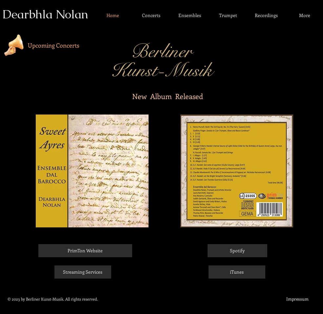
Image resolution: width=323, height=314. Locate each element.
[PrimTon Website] (85, 250)
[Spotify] (237, 250)
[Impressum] (297, 299)
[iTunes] (237, 272)
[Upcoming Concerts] (53, 45)
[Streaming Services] (82, 272)
